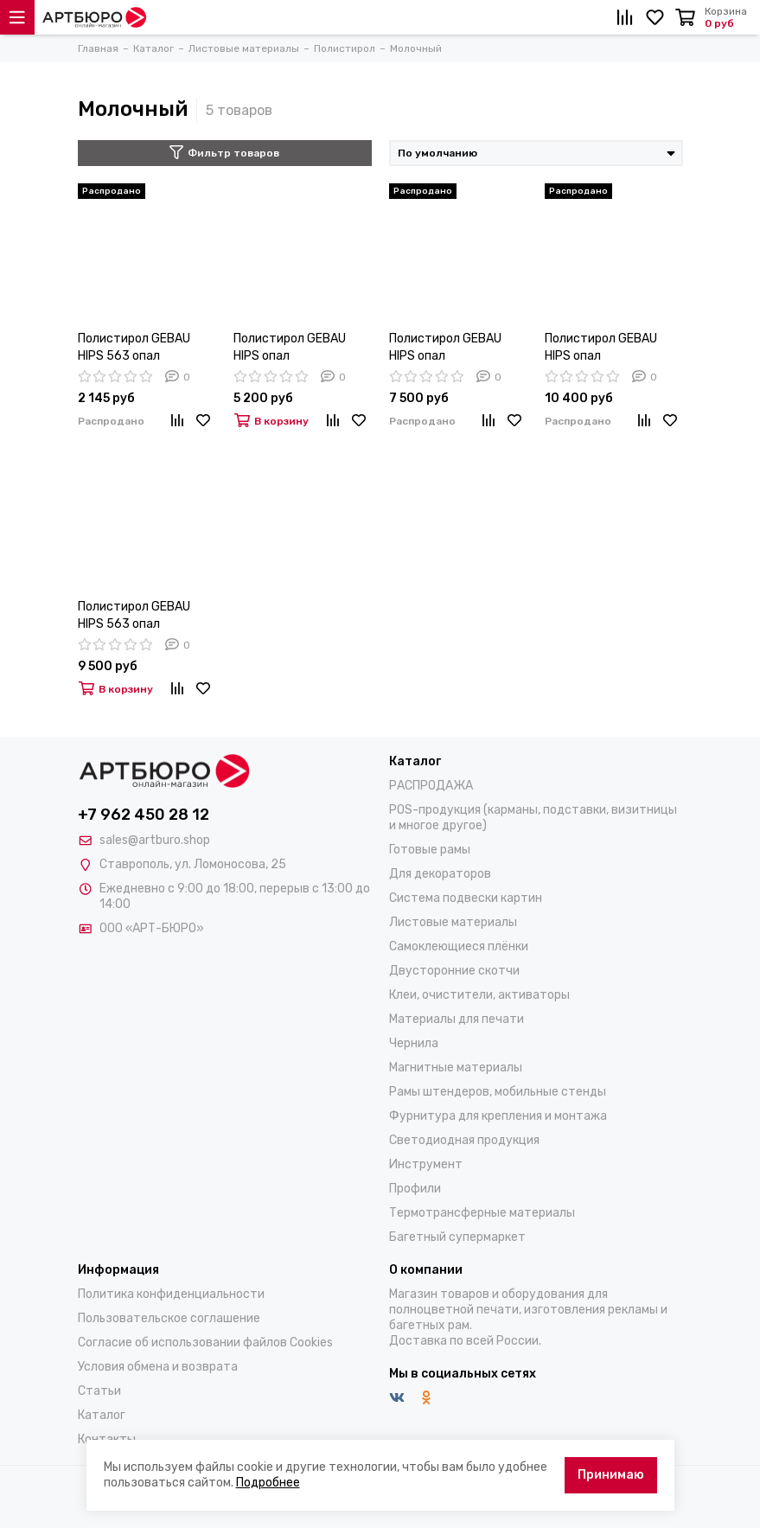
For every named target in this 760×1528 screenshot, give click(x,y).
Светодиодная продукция (464, 1140)
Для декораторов (440, 873)
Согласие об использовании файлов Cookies (205, 1342)
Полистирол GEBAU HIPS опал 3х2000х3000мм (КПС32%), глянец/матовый (445, 348)
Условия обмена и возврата (158, 1366)
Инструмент (426, 1164)
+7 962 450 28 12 (143, 814)
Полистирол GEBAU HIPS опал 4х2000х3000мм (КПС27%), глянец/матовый (601, 348)
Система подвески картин (465, 898)
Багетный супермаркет (457, 1237)
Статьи (99, 1391)
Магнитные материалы (455, 1067)
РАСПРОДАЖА (431, 785)
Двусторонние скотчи (454, 970)
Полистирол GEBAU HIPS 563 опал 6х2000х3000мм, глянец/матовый (134, 616)
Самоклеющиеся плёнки (458, 946)
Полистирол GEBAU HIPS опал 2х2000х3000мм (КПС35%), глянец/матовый (289, 348)
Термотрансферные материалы (482, 1212)
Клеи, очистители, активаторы (479, 995)
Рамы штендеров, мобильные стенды (497, 1091)
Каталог (101, 1415)
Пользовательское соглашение (169, 1318)
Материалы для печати (456, 1019)
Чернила (413, 1043)
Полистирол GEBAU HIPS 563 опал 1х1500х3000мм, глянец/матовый (134, 348)
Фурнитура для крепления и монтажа (498, 1116)
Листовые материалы (453, 922)
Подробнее (268, 1482)
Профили (415, 1188)
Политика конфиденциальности (171, 1294)
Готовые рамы (429, 849)
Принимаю (611, 1474)
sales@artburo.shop (154, 840)
